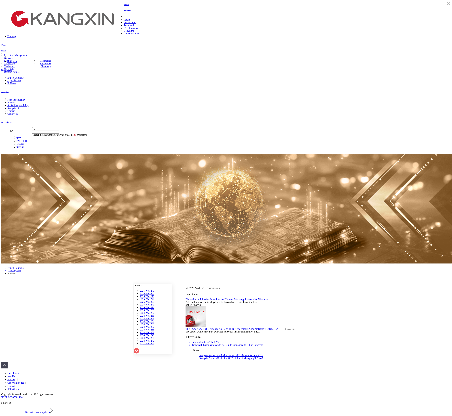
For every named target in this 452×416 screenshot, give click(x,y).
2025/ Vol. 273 (147, 304)
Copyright (129, 30)
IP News (11, 83)
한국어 (20, 147)
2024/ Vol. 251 (147, 338)
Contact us (12, 113)
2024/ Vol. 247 (147, 340)
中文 (18, 138)
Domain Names (131, 33)
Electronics (45, 63)
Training (11, 36)
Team (3, 45)
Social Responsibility (17, 105)
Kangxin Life (14, 108)
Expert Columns (15, 77)
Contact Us (13, 386)
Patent (127, 19)
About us (5, 92)
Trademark (129, 25)
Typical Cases (14, 80)
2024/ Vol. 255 (147, 329)
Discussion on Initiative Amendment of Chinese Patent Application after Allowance (227, 299)
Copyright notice (15, 382)
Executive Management (15, 55)
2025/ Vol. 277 (147, 299)
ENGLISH (21, 141)
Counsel (8, 58)
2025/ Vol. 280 (147, 293)
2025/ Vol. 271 (147, 307)
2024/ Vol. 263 (147, 318)
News (3, 51)
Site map (11, 379)
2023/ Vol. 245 (147, 343)
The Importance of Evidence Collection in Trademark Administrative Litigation (232, 329)
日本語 (20, 144)
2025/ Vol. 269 (147, 310)
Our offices (13, 373)
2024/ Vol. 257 (147, 327)
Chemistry (46, 66)
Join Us (11, 376)
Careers (11, 111)
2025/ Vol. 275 (147, 302)
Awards (11, 102)
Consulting (9, 63)
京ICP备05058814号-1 (12, 397)
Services (127, 10)
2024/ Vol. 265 (147, 315)
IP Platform (6, 122)
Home (126, 4)
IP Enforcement (131, 28)
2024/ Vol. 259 (147, 324)
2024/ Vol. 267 (147, 313)
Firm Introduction (16, 99)
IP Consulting (130, 22)
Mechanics (45, 60)
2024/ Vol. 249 (147, 335)
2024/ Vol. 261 (147, 321)
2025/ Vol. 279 (147, 290)
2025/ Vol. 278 (147, 296)
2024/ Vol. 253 (147, 332)
